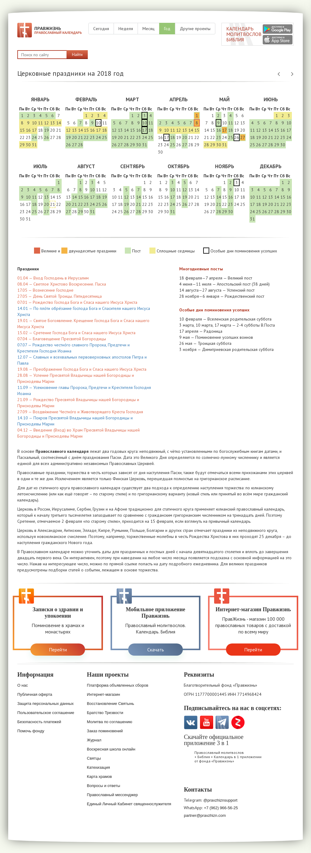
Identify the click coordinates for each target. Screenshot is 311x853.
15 (22, 130)
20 (52, 130)
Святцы (94, 758)
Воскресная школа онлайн (111, 749)
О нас (22, 685)
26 (46, 137)
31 (34, 144)
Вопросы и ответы (103, 785)
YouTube (206, 722)
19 (46, 130)
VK (190, 722)
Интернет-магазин (103, 694)
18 (40, 130)
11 (40, 123)
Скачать (155, 650)
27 (52, 137)
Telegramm (222, 722)
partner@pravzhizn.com (205, 815)
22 (22, 137)
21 (58, 130)
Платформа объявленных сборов (117, 685)
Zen (238, 722)
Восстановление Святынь (110, 703)
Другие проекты (195, 28)
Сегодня (101, 28)
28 (58, 137)
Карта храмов (99, 776)
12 (46, 123)
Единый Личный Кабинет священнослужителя (129, 804)
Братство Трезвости (105, 712)
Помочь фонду (30, 731)
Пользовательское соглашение (45, 712)
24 (34, 137)
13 (52, 123)
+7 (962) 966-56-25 (221, 808)
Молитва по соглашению (109, 722)
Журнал (94, 740)
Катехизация (98, 767)
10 (34, 123)
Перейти (58, 650)
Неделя (125, 28)
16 (28, 130)
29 (22, 144)
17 (34, 130)
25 (40, 137)
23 (28, 137)
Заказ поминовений (105, 731)
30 (28, 144)
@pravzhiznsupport (220, 800)
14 (58, 123)
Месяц (148, 28)
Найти (77, 54)
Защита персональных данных (45, 703)
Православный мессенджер (112, 794)
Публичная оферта (34, 694)
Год (167, 28)
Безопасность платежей (39, 722)
